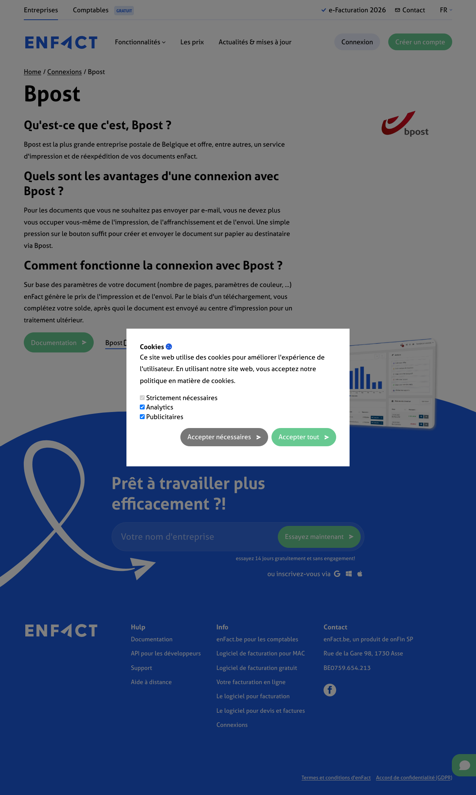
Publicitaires (164, 416)
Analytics (159, 407)
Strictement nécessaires (182, 397)
